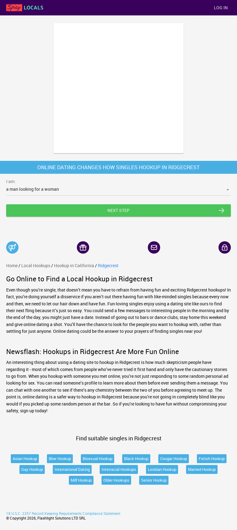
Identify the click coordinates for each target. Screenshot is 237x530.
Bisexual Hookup (97, 458)
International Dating (72, 469)
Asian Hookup (25, 458)
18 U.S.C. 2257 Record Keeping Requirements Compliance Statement (63, 513)
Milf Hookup (81, 480)
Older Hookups (116, 480)
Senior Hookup (154, 480)
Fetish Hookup (212, 458)
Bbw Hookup (60, 458)
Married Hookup (202, 469)
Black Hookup (136, 458)
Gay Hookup (32, 469)
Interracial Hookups (119, 469)
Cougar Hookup (173, 458)
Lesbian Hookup (162, 469)
